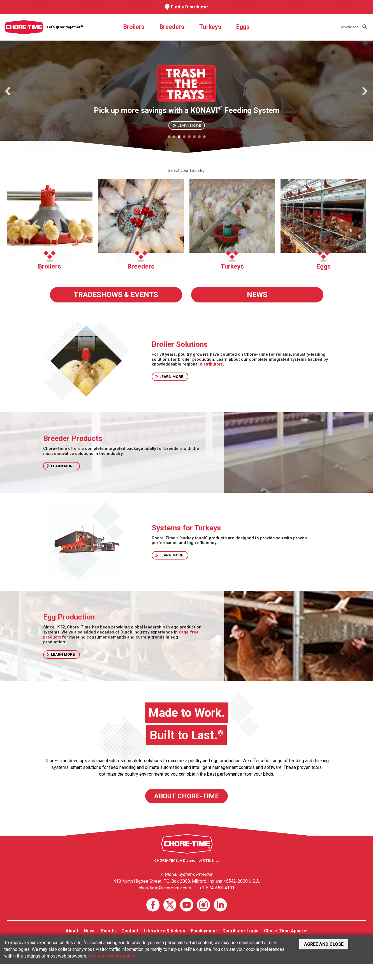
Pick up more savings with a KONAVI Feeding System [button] (186, 110)
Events (108, 930)
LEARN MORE (171, 376)
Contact (129, 930)
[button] (186, 97)
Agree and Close (324, 944)
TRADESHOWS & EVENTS (116, 294)
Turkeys (210, 26)
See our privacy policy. (112, 956)
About (72, 930)
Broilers (134, 26)
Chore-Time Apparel (285, 930)
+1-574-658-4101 (217, 888)
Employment (204, 930)
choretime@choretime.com (165, 888)
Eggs (243, 26)
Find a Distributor (189, 7)
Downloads (349, 27)
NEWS (257, 294)
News (90, 930)
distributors (211, 364)
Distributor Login (240, 930)
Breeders (171, 26)
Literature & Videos (164, 930)
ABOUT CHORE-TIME (186, 796)
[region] (186, 97)
